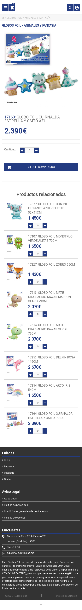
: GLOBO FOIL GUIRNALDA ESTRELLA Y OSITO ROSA (50, 416)
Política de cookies (14, 517)
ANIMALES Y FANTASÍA (37, 18)
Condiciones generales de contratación (26, 511)
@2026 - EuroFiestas (16, 596)
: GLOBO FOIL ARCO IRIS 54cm (49, 388)
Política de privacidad (16, 504)
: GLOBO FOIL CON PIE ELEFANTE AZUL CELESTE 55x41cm (48, 208)
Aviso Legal (10, 498)
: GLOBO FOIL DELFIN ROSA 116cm (51, 359)
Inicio (7, 460)
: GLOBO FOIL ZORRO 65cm (51, 264)
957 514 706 (13, 546)
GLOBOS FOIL (14, 18)
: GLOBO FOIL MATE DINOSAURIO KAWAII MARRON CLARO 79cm (49, 297)
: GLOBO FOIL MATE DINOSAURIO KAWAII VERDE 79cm (47, 329)
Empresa (9, 466)
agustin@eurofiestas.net (20, 552)
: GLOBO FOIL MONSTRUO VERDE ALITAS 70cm (50, 238)
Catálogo (9, 472)
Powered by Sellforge (66, 596)
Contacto (9, 479)
